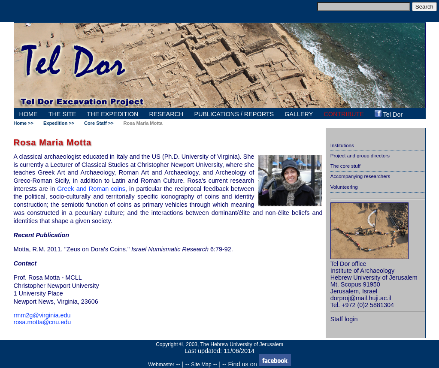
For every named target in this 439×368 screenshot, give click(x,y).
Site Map (201, 365)
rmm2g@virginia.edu (42, 315)
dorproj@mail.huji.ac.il (360, 298)
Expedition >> (58, 123)
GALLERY (299, 114)
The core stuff (345, 166)
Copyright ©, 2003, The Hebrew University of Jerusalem (219, 344)
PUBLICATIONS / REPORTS (234, 114)
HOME (28, 114)
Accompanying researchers (360, 176)
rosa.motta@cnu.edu (42, 322)
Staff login (344, 319)
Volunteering (344, 187)
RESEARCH (166, 114)
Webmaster (161, 365)
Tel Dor (389, 114)
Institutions (342, 145)
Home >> (23, 123)
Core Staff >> (98, 123)
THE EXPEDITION (112, 114)
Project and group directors (360, 155)
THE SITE (62, 114)
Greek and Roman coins (91, 188)
